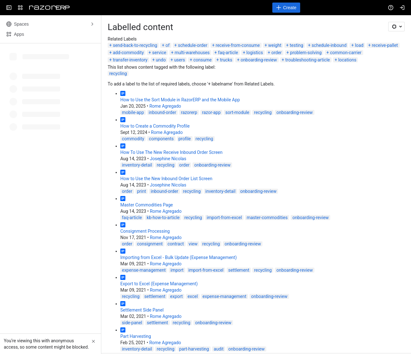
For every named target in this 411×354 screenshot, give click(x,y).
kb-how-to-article (163, 217)
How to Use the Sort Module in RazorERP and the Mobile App (180, 99)
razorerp (189, 112)
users (179, 59)
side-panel (132, 322)
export (176, 296)
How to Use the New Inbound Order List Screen (166, 178)
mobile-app (133, 112)
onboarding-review (259, 59)
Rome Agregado (165, 106)
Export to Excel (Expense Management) (159, 283)
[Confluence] (49, 8)
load (359, 45)
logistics (254, 52)
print (141, 191)
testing (296, 45)
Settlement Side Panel (142, 310)
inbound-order (162, 112)
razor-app (211, 112)
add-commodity (128, 52)
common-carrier (345, 52)
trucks (226, 59)
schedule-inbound (329, 45)
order (276, 52)
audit (219, 348)
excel (192, 296)
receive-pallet (385, 45)
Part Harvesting (135, 336)
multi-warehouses (192, 52)
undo (161, 59)
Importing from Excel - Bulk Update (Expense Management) (178, 257)
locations (347, 59)
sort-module (237, 112)
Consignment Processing (145, 231)
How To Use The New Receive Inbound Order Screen (171, 152)
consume (202, 59)
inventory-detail (137, 165)
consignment (150, 243)
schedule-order (192, 45)
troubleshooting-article (307, 59)
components (161, 138)
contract (176, 243)
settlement (239, 270)
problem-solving (306, 52)
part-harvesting (194, 348)
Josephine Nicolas (168, 158)
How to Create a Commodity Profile (155, 126)
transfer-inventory (130, 59)
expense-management (144, 270)
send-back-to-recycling (135, 45)
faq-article (228, 52)
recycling (118, 73)
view (193, 243)
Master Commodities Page (146, 204)
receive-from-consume (238, 45)
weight (274, 45)
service (159, 52)
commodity (133, 138)
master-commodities (267, 217)
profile (185, 138)
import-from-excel (224, 217)
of (168, 45)
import (176, 270)
